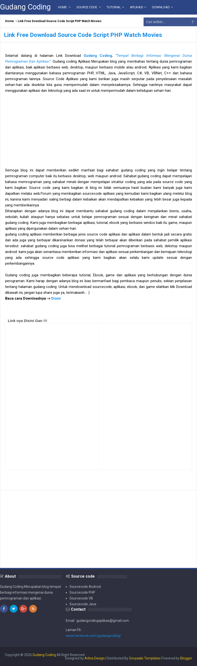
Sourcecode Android (85, 587)
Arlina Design (95, 658)
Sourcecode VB (81, 598)
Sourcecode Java (82, 604)
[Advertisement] (98, 133)
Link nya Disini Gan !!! (27, 321)
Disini (56, 298)
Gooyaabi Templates (145, 658)
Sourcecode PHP (82, 592)
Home (9, 21)
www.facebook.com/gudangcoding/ (93, 636)
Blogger (186, 658)
